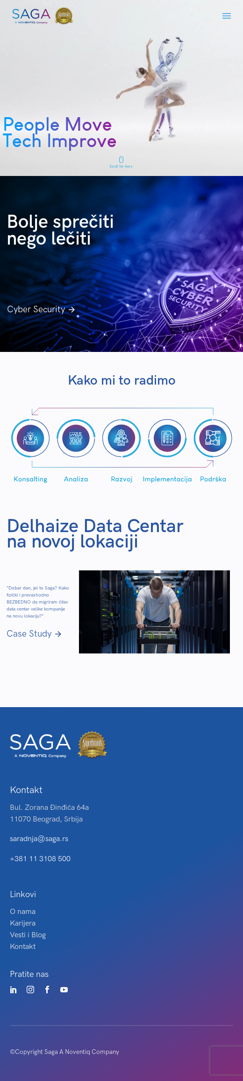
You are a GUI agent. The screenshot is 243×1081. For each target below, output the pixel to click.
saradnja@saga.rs (39, 839)
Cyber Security (41, 309)
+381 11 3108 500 (40, 859)
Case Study (35, 634)
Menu (226, 16)
